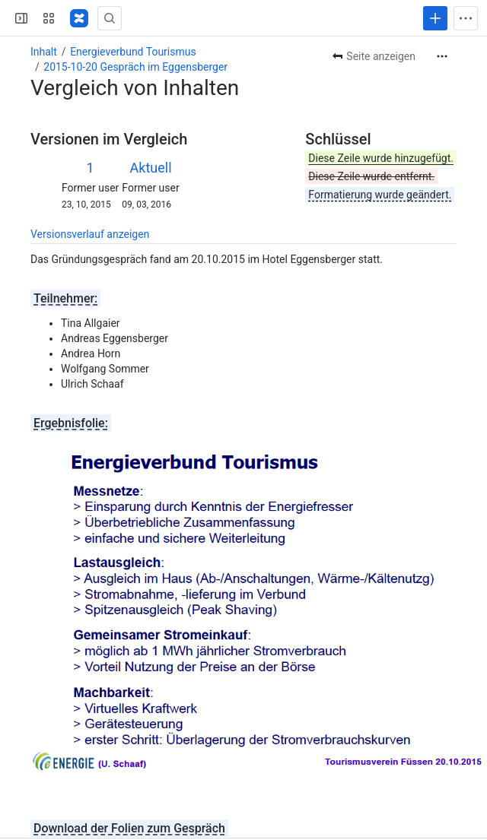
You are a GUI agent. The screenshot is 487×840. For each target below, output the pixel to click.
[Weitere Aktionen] (442, 56)
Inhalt (43, 52)
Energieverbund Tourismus (133, 52)
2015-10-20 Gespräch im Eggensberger (135, 67)
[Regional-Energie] (79, 18)
